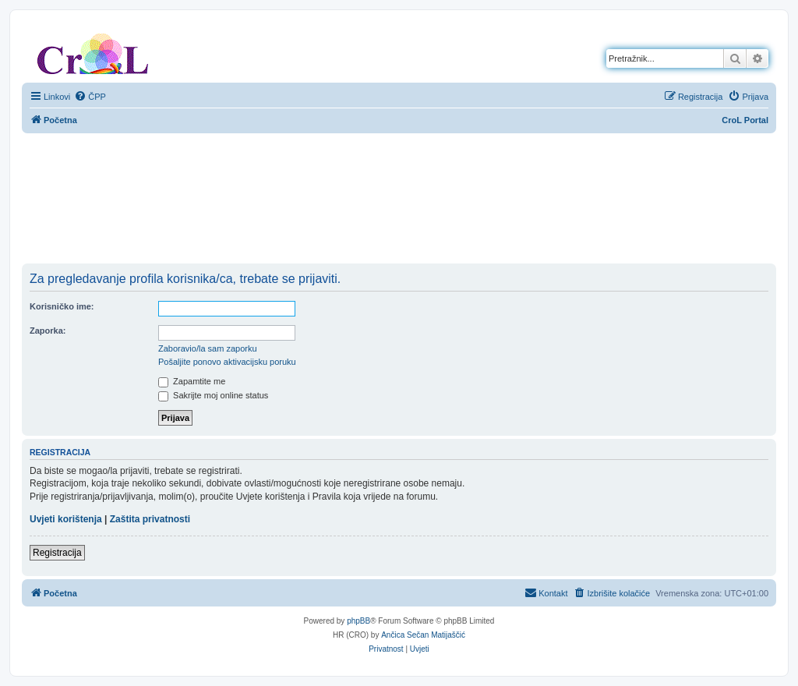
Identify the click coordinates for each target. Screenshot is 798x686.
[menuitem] (90, 96)
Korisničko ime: (62, 306)
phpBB (358, 621)
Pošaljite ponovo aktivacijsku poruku (227, 361)
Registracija (57, 552)
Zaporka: (47, 330)
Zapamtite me (191, 381)
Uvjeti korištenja (66, 519)
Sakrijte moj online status (213, 395)
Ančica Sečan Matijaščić (423, 635)
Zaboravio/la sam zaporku (207, 348)
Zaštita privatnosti (150, 519)
